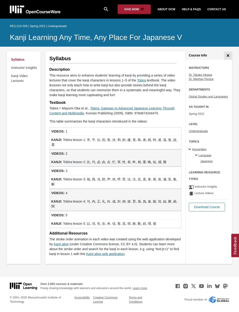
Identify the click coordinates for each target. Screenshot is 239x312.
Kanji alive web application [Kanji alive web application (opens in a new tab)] (105, 254)
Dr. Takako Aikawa (200, 75)
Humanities (199, 149)
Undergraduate (198, 131)
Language (205, 155)
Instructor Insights (24, 68)
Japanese (206, 161)
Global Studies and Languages (208, 96)
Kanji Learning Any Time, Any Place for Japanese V (96, 37)
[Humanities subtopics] (190, 150)
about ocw (166, 9)
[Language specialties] (197, 155)
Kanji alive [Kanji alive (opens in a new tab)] (61, 244)
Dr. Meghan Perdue (201, 79)
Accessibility (82, 297)
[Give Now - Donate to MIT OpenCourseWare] (134, 9)
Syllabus (18, 59)
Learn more (140, 288)
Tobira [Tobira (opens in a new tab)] (141, 80)
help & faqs (191, 9)
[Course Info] (228, 56)
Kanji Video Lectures (19, 78)
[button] (207, 207)
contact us (216, 9)
